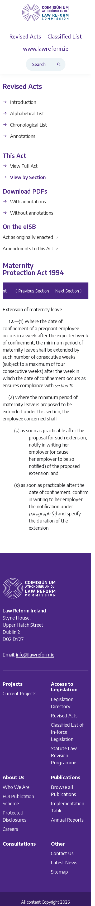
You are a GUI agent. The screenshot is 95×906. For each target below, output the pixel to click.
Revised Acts (64, 715)
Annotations (19, 136)
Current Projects (19, 693)
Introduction (19, 102)
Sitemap (59, 872)
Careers (10, 829)
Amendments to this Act (30, 248)
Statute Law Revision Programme (64, 755)
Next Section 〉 (69, 291)
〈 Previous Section (31, 291)
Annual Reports (67, 820)
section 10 (64, 385)
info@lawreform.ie (35, 654)
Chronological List (25, 125)
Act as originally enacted (30, 237)
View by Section (24, 177)
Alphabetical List (23, 113)
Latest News (64, 862)
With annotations (24, 201)
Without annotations (28, 213)
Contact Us (62, 853)
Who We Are (16, 787)
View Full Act (20, 166)
